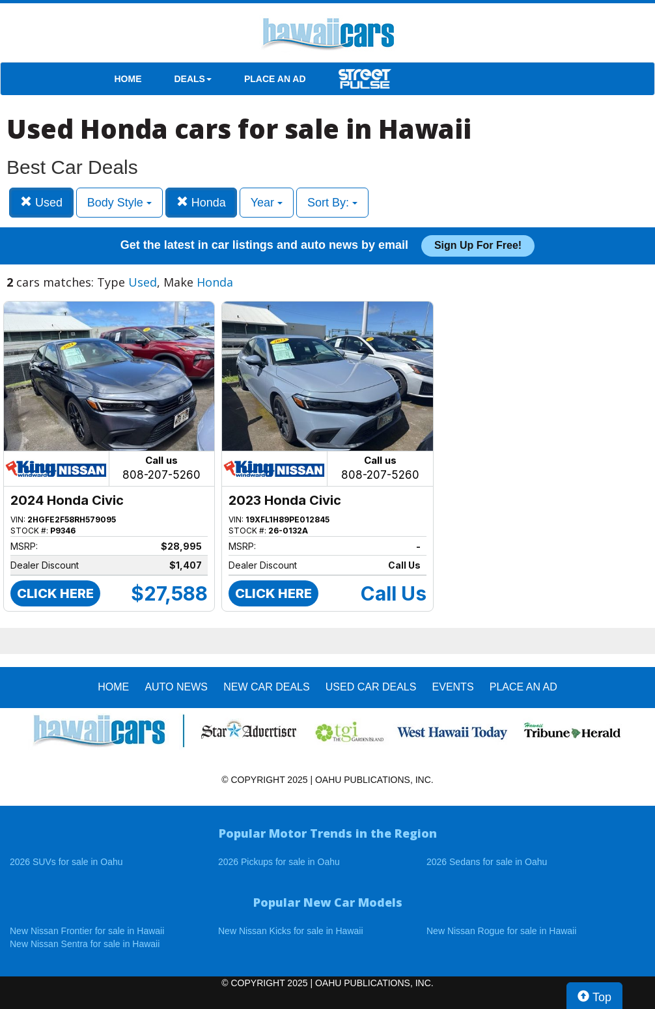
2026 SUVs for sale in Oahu (66, 862)
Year (267, 202)
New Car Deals (266, 686)
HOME (128, 79)
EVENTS (453, 686)
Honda (201, 202)
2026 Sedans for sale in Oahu (486, 862)
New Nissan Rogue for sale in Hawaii (501, 931)
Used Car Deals (371, 686)
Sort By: (332, 202)
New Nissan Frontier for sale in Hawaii (87, 931)
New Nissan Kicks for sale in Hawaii (290, 931)
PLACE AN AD (275, 79)
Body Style (119, 202)
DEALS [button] (193, 79)
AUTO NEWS (176, 686)
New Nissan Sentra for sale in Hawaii (85, 944)
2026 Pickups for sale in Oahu (279, 862)
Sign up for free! (478, 245)
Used (41, 202)
